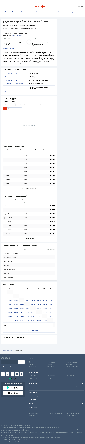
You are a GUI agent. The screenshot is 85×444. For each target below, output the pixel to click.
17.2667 (39, 300)
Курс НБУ (31, 362)
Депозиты (15, 12)
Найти (21, 362)
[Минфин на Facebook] (3, 374)
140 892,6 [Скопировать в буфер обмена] (52, 156)
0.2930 (22, 308)
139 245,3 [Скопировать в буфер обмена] (52, 221)
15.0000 (16, 308)
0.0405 (10, 316)
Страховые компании (71, 415)
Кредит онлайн (50, 366)
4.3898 (27, 300)
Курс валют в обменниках (53, 386)
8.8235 (45, 308)
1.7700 (16, 316)
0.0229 (10, 296)
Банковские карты (51, 362)
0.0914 (10, 312)
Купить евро (50, 387)
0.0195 (22, 296)
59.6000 (16, 320)
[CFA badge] (5, 421)
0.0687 (50, 312)
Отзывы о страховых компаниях (54, 413)
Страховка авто (32, 415)
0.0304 (50, 316)
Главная (4, 350)
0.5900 (39, 316)
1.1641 (22, 320)
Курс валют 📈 (10, 350)
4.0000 (16, 312)
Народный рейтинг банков (72, 366)
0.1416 (33, 316)
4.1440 (33, 300)
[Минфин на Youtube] (21, 374)
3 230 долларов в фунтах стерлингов (14, 88)
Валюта (7, 12)
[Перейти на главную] (42, 6)
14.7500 (39, 292)
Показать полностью (29, 188)
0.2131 (50, 304)
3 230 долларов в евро (10, 73)
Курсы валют (6, 340)
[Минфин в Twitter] (12, 374)
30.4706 (45, 300)
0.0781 (22, 312)
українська (80, 6)
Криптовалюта (63, 12)
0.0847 (27, 296)
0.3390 (27, 312)
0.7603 (50, 292)
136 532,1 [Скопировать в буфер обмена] (52, 225)
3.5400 (33, 292)
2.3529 (45, 312)
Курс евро (68, 361)
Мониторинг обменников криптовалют (38, 368)
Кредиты (24, 12)
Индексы (73, 12)
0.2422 (22, 304)
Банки (32, 12)
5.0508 (27, 320)
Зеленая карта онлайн (34, 413)
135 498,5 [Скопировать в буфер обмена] (52, 233)
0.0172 (50, 296)
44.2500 (16, 292)
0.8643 (22, 292)
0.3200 (33, 312)
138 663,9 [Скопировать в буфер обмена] (52, 218)
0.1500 (27, 316)
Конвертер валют (33, 366)
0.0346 (22, 316)
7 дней (4, 108)
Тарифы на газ (69, 364)
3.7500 (27, 292)
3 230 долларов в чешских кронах (13, 83)
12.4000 (16, 304)
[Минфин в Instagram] (17, 374)
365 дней (15, 108)
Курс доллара (50, 361)
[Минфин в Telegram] (7, 374)
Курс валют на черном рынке (72, 386)
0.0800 (33, 296)
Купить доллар (32, 387)
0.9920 (33, 304)
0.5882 (45, 296)
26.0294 (45, 292)
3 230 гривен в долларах (8, 48)
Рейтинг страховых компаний (73, 413)
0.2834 (10, 304)
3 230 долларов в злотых (10, 77)
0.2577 (50, 308)
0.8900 (50, 300)
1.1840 (10, 300)
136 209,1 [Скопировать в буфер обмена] (52, 229)
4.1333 (39, 304)
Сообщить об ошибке (9, 366)
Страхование (40, 12)
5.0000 (39, 308)
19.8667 (39, 320)
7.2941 (45, 304)
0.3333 (39, 296)
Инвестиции (51, 12)
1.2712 (27, 308)
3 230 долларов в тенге (10, 92)
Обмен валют (32, 386)
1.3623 (10, 320)
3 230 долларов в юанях (10, 80)
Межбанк (31, 364)
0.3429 (10, 308)
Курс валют (31, 361)
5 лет (20, 108)
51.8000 (16, 300)
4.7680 (33, 320)
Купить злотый (69, 387)
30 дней (10, 108)
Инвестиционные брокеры (72, 362)
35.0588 (45, 320)
